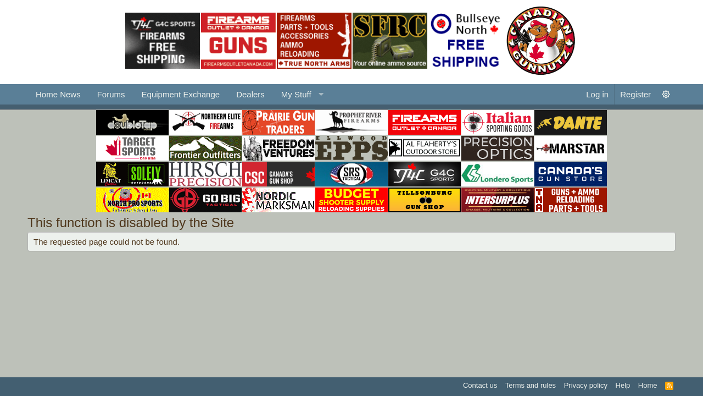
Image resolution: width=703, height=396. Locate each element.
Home (647, 385)
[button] (301, 94)
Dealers (250, 94)
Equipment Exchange (181, 94)
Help (623, 385)
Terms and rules (530, 385)
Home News (58, 94)
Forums (111, 94)
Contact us (480, 385)
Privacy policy (585, 385)
